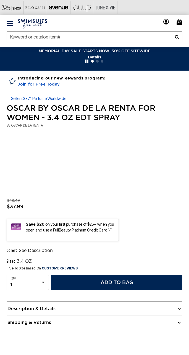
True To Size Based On (42, 268)
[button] (94, 57)
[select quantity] (28, 282)
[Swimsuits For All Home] (33, 23)
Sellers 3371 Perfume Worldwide (38, 98)
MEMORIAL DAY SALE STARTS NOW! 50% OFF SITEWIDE (94, 51)
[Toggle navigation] (10, 23)
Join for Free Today (39, 84)
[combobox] (94, 36)
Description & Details (31, 308)
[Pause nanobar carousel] (87, 61)
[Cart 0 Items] (180, 22)
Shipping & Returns (29, 322)
